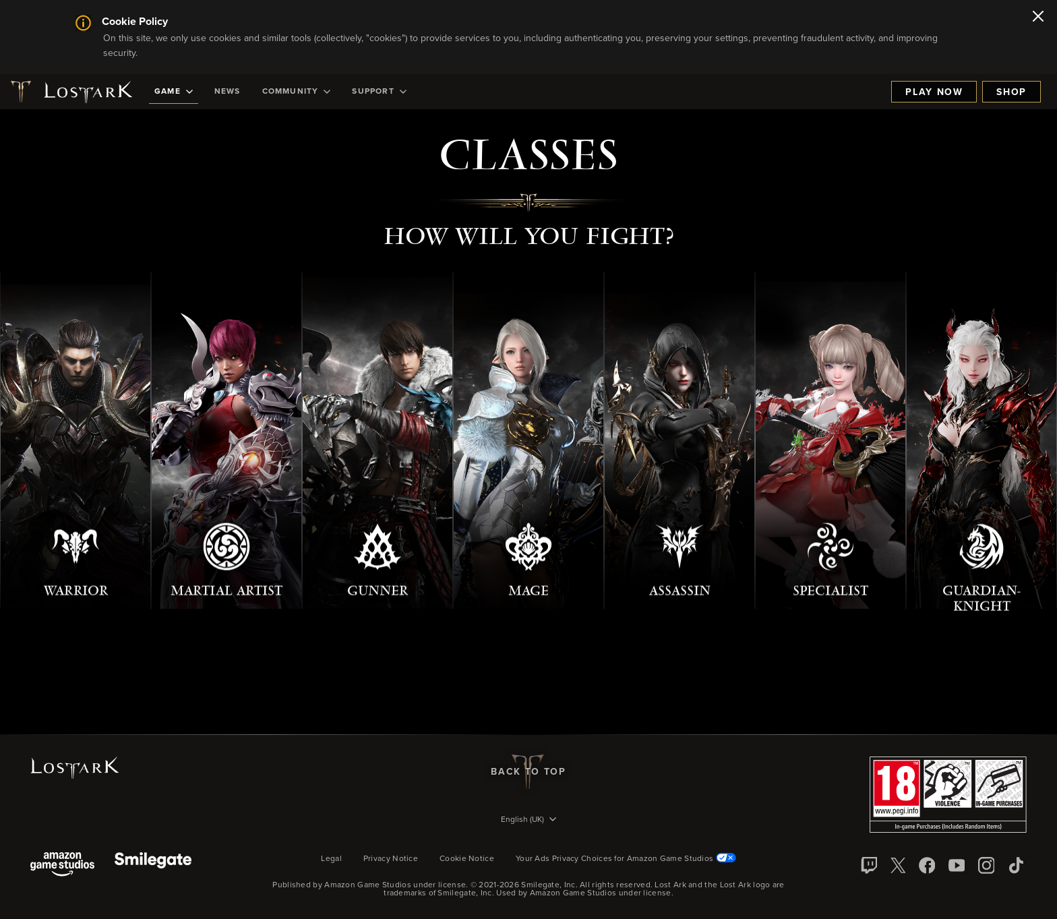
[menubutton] (528, 820)
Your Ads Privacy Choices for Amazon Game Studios (626, 859)
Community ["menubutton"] (296, 92)
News (227, 92)
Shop (1011, 92)
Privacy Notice (390, 859)
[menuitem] (174, 91)
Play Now (934, 92)
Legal (331, 859)
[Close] (1038, 17)
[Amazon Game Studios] (62, 865)
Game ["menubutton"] (173, 92)
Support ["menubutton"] (379, 92)
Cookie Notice (467, 859)
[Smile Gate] (153, 865)
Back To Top (528, 772)
